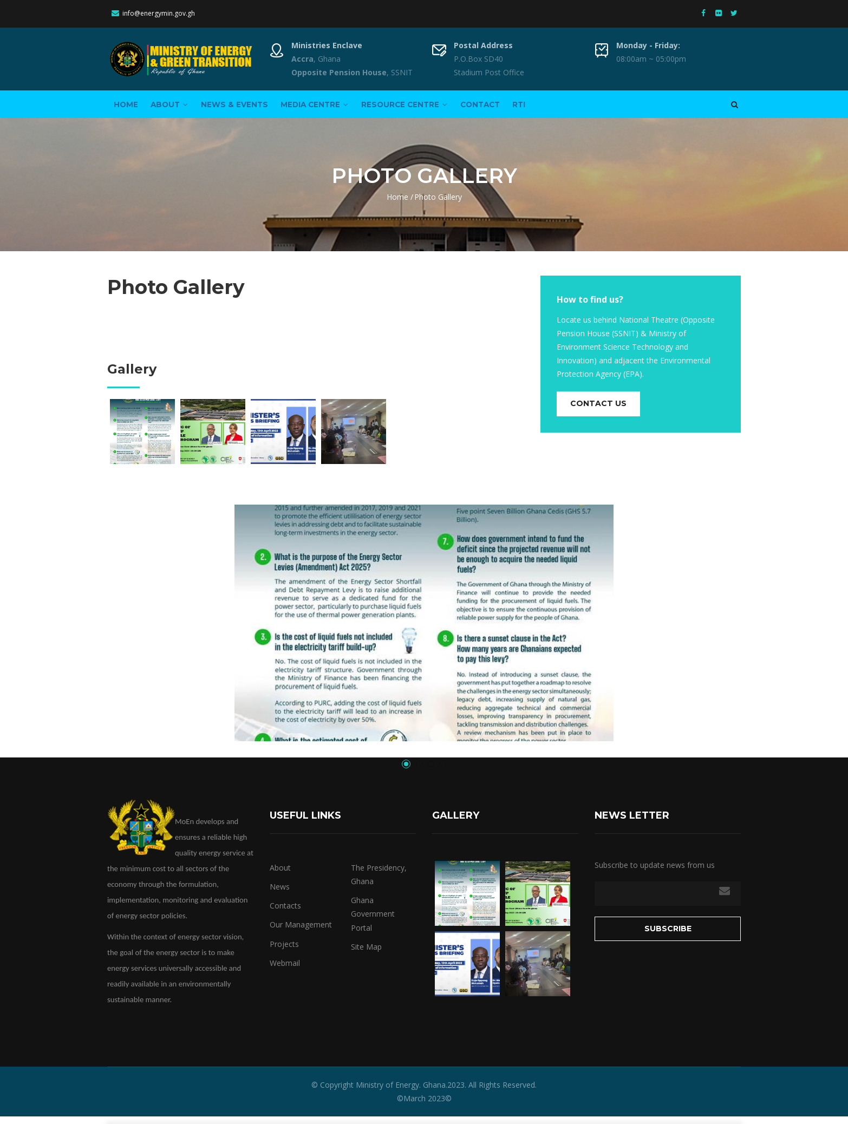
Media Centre (342, 108)
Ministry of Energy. (388, 1093)
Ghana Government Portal (373, 921)
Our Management (301, 932)
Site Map (366, 954)
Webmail (285, 970)
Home (129, 108)
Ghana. (434, 1093)
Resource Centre (440, 108)
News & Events (254, 108)
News (280, 895)
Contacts (285, 914)
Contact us (598, 411)
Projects (284, 951)
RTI (573, 108)
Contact (525, 108)
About (180, 108)
